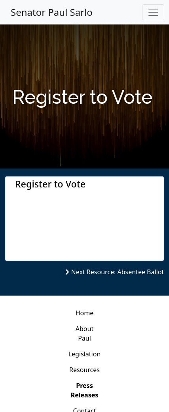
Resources (84, 369)
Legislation (84, 354)
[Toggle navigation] (153, 12)
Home (85, 313)
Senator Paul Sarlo (52, 12)
